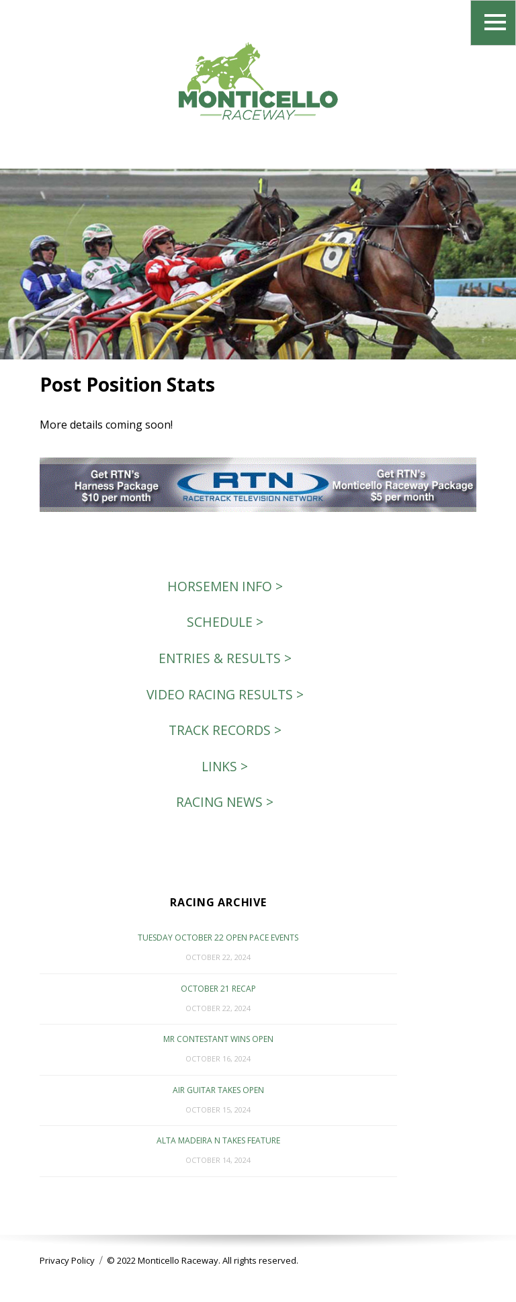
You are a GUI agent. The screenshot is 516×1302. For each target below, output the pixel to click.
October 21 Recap (218, 988)
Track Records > (225, 730)
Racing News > (224, 802)
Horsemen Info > (225, 586)
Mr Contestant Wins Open (218, 1039)
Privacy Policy (67, 1260)
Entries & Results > (225, 658)
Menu (493, 23)
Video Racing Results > (225, 694)
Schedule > (225, 622)
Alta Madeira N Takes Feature (218, 1140)
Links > (225, 766)
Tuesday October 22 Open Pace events (218, 937)
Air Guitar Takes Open (218, 1090)
